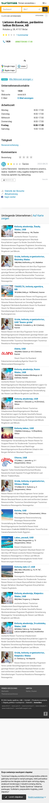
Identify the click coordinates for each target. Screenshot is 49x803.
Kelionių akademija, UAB (26, 449)
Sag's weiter (8, 197)
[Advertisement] (24, 232)
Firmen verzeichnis (27, 3)
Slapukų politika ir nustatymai (13, 753)
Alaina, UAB (20, 399)
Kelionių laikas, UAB (24, 479)
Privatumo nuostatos (39, 751)
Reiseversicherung (9, 145)
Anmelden (38, 753)
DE (45, 3)
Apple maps (8, 70)
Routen (34, 742)
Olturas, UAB (20, 508)
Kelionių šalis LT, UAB (24, 618)
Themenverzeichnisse (9, 745)
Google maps (8, 66)
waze (21, 66)
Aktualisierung (9, 194)
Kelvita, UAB (20, 561)
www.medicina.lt (8, 759)
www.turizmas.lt (28, 757)
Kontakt (27, 751)
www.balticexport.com (23, 759)
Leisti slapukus (14, 797)
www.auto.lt (16, 757)
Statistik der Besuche (12, 191)
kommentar (22, 35)
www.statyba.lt (41, 757)
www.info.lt (6, 757)
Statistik (29, 753)
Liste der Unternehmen (11, 16)
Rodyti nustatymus (37, 797)
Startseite (4, 742)
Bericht (45, 179)
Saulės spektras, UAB (15, 751)
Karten (29, 739)
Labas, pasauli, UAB (23, 588)
